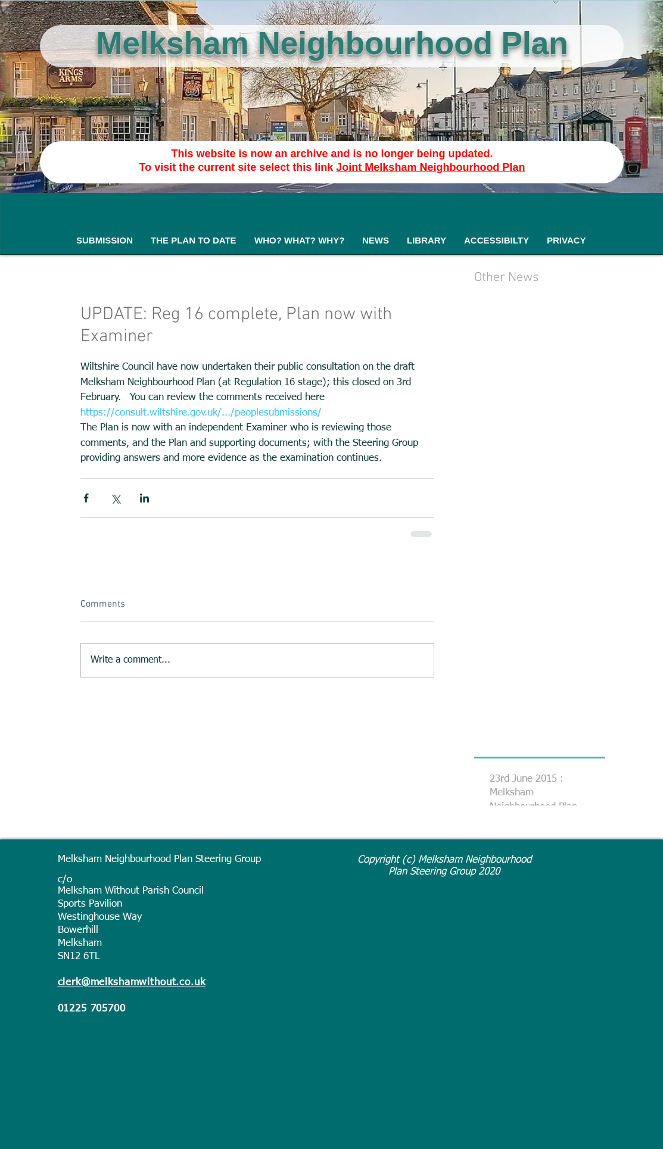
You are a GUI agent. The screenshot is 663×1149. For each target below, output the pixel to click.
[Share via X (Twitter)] (115, 498)
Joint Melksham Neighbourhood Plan (430, 167)
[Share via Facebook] (86, 498)
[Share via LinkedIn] (144, 498)
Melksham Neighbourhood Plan (332, 43)
